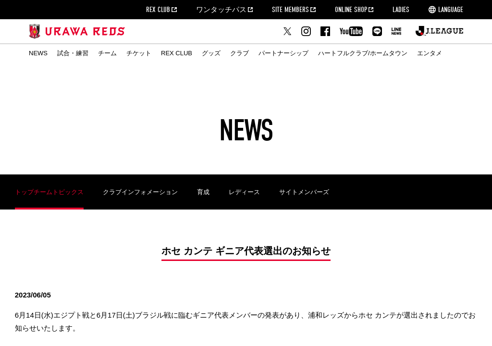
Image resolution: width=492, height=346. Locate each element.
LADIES (401, 9)
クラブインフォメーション (140, 192)
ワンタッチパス (221, 9)
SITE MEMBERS (290, 9)
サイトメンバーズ (304, 192)
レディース (244, 192)
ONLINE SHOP (351, 9)
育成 (203, 192)
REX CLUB (158, 9)
